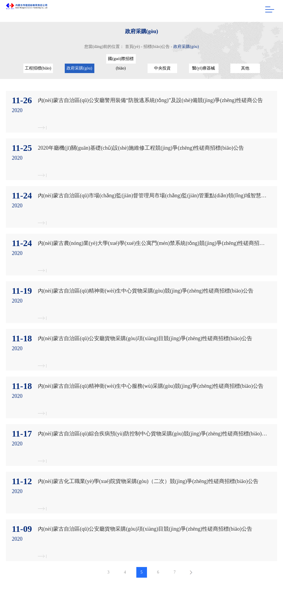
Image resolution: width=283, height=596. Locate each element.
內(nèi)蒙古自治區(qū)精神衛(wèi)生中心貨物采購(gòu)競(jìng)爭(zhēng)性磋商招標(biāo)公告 (145, 291)
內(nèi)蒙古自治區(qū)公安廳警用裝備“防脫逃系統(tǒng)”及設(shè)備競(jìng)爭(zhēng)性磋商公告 (150, 100)
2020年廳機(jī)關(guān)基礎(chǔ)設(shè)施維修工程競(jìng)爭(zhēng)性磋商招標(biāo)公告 (141, 148)
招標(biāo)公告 (156, 46)
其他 (245, 68)
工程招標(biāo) (38, 68)
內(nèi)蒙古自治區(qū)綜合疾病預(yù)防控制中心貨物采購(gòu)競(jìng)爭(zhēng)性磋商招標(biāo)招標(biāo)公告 (152, 434)
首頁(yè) (132, 46)
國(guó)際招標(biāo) (120, 60)
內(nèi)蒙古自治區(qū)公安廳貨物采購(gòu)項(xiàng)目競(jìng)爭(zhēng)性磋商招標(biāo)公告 (145, 338)
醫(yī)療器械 (203, 68)
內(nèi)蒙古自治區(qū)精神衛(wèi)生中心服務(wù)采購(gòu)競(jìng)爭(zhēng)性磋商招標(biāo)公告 (150, 386)
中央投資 (162, 68)
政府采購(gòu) (186, 46)
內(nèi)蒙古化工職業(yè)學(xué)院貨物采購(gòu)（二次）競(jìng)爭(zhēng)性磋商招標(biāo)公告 (148, 481)
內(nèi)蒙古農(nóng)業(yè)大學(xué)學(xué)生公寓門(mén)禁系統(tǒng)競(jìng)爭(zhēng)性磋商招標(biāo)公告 (152, 243)
